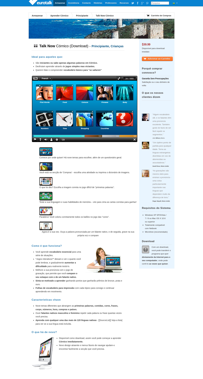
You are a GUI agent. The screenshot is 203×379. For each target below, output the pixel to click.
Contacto (86, 3)
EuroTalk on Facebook (137, 3)
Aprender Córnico (59, 15)
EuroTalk (41, 3)
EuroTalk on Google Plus (142, 3)
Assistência (73, 3)
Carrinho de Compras (161, 15)
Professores (111, 3)
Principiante (82, 15)
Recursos (124, 3)
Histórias (98, 3)
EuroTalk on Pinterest (147, 3)
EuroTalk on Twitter (132, 3)
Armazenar (60, 3)
